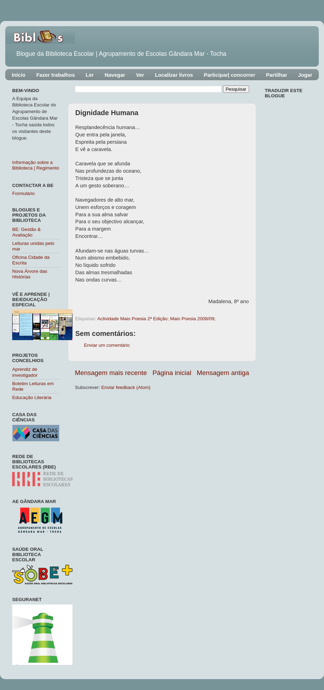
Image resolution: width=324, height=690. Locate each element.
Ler (90, 75)
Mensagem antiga (223, 372)
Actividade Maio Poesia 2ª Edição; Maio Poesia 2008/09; (156, 318)
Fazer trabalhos (55, 75)
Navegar (115, 75)
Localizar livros (174, 75)
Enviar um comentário (107, 345)
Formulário (23, 193)
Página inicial (172, 372)
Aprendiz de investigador (25, 372)
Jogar (305, 75)
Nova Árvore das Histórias (29, 274)
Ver (140, 75)
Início (18, 75)
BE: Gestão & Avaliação (26, 232)
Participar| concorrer (229, 75)
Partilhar (276, 75)
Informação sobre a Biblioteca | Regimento (35, 165)
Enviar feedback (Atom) (126, 387)
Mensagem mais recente (111, 372)
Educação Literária (32, 397)
